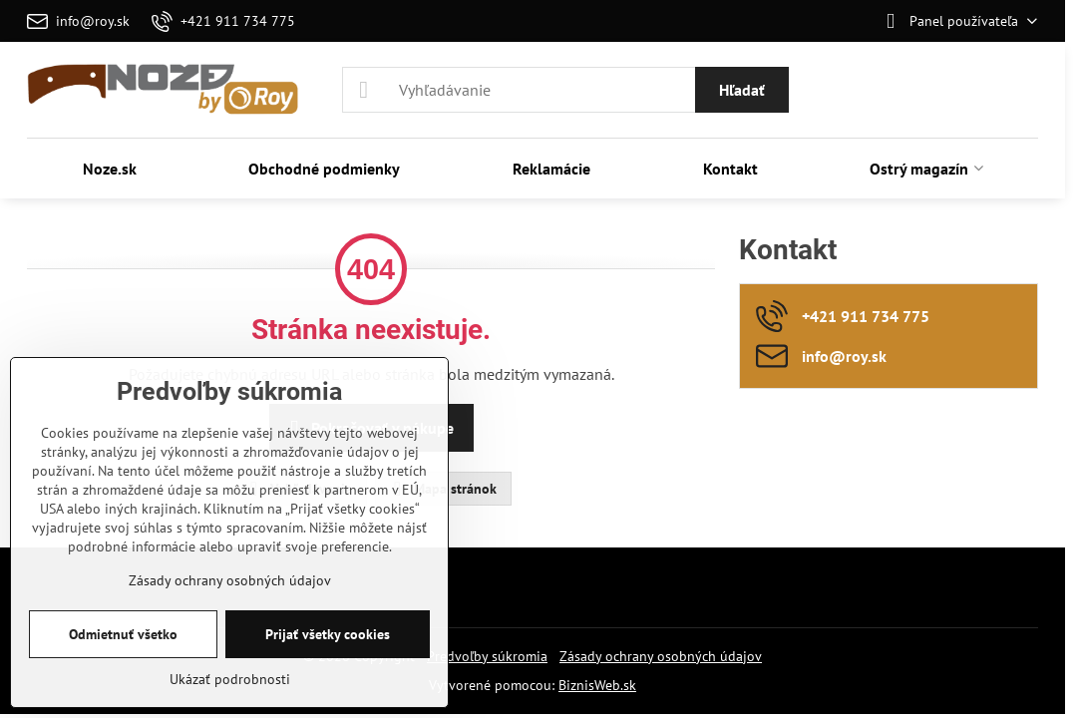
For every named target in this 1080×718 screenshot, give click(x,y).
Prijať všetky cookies (327, 634)
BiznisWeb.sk (597, 685)
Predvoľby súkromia (487, 656)
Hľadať (742, 90)
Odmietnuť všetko (123, 634)
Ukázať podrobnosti (230, 679)
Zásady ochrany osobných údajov (660, 656)
